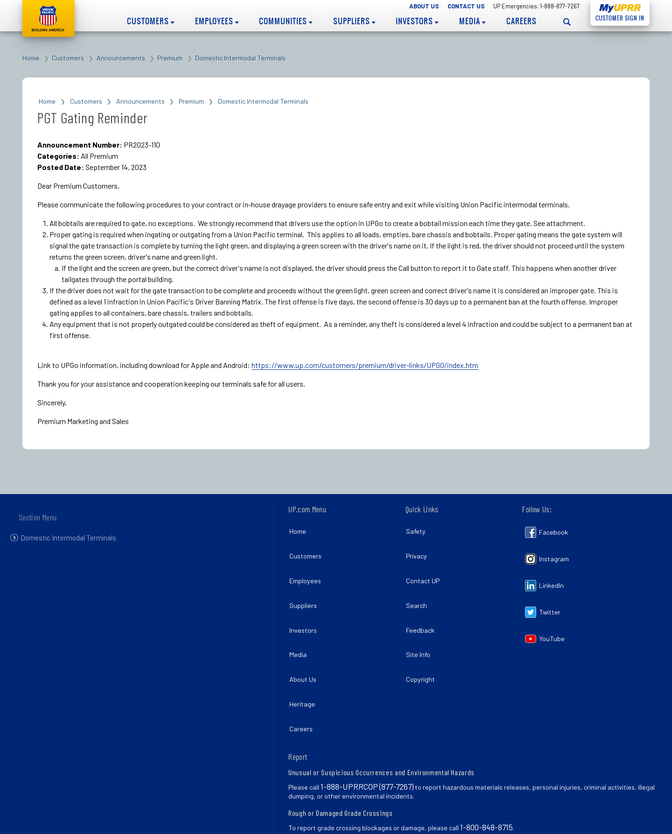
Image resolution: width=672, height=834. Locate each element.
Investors (417, 21)
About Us (424, 6)
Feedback (422, 611)
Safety (418, 529)
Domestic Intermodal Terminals (240, 58)
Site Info (420, 631)
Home (30, 58)
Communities (285, 21)
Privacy (418, 549)
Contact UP (425, 570)
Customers (150, 21)
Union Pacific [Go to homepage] (48, 18)
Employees (216, 21)
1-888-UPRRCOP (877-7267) (367, 747)
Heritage (304, 672)
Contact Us (466, 6)
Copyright (422, 651)
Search (418, 590)
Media (472, 21)
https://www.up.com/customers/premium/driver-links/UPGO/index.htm (365, 364)
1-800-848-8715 (486, 788)
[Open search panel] (567, 21)
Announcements (121, 58)
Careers (521, 21)
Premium (169, 58)
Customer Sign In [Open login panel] (617, 16)
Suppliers (354, 21)
